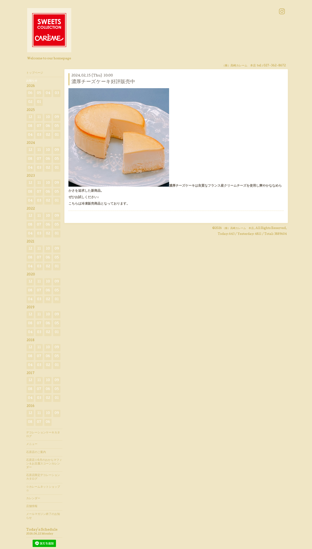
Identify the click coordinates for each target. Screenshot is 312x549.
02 (30, 102)
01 (39, 102)
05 (39, 93)
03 (57, 93)
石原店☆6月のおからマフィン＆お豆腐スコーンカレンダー (44, 464)
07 (39, 126)
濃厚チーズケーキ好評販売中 (103, 82)
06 (30, 93)
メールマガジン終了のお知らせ (43, 516)
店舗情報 (31, 506)
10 (48, 117)
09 (57, 117)
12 (30, 117)
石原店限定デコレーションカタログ (43, 477)
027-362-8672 (274, 65)
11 (39, 117)
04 (48, 93)
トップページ (34, 73)
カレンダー (33, 498)
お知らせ (31, 81)
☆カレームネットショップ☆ (43, 488)
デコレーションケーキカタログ (43, 434)
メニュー (31, 444)
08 (30, 126)
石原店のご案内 (36, 452)
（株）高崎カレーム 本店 (238, 228)
